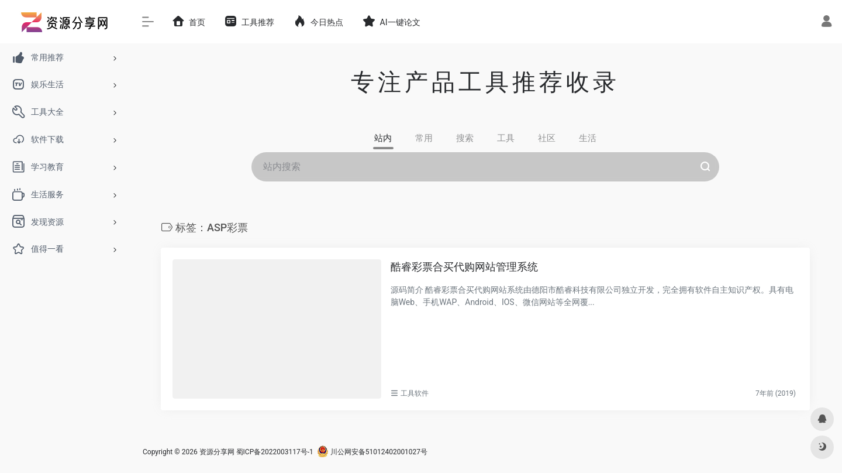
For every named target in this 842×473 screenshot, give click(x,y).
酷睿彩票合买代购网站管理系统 (464, 267)
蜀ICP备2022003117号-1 (274, 452)
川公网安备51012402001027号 (372, 452)
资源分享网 (216, 452)
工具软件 (415, 393)
